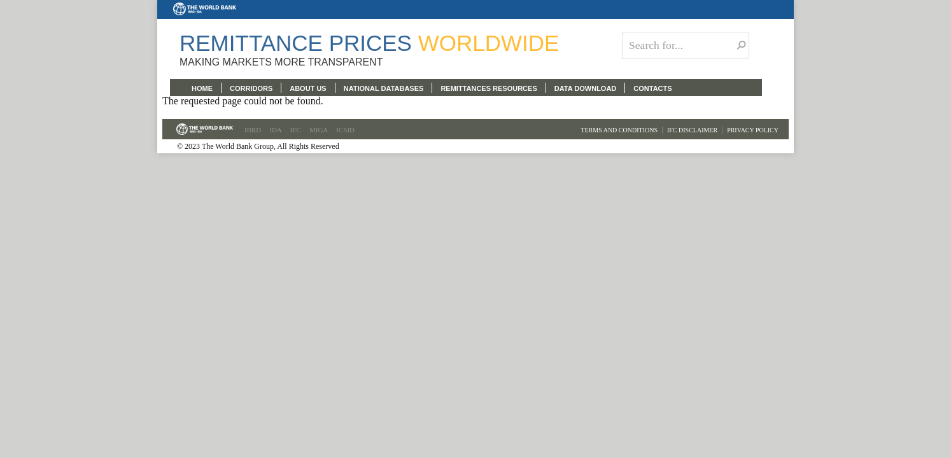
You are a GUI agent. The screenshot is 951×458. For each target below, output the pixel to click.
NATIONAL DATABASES (384, 88)
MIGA (318, 130)
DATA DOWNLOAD (585, 88)
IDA (275, 130)
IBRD (252, 130)
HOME (202, 88)
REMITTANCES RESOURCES (488, 88)
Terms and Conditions (619, 130)
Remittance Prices (369, 43)
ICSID (345, 130)
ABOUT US (308, 88)
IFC (295, 130)
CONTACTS (652, 88)
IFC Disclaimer (692, 130)
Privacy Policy (752, 130)
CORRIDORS (251, 88)
